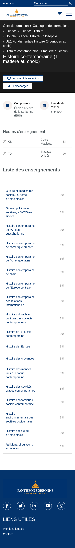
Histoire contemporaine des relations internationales (20, 300)
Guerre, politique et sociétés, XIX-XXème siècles (19, 212)
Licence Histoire (32, 31)
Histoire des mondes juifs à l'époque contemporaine (18, 373)
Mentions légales (13, 528)
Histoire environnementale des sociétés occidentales (19, 417)
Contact (8, 534)
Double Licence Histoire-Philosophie (31, 36)
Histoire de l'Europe (18, 346)
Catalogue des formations (51, 25)
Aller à (8, 3)
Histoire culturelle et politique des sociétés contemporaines (19, 318)
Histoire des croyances (20, 358)
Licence (11, 31)
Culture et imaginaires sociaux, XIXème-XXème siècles (19, 194)
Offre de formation (16, 25)
